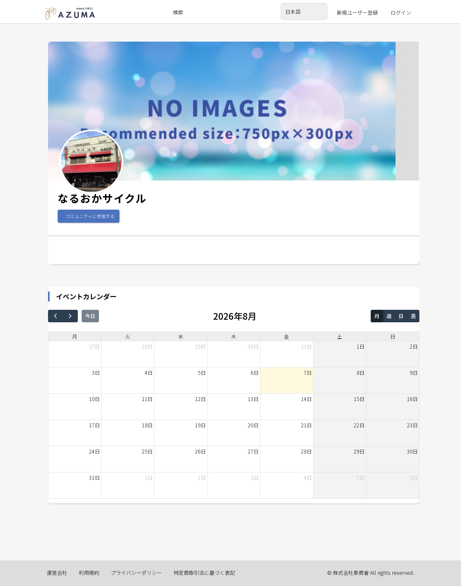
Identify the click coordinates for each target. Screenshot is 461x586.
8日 (361, 372)
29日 (200, 346)
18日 (147, 425)
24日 (94, 451)
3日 (96, 372)
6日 (255, 372)
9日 (414, 372)
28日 (147, 346)
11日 (147, 399)
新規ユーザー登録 (357, 12)
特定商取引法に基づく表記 (204, 572)
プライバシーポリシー (136, 572)
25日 (147, 451)
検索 (178, 12)
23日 (412, 425)
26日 (200, 451)
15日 (359, 399)
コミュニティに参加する (90, 216)
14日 (306, 399)
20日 (253, 425)
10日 (94, 399)
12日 (200, 399)
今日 (90, 316)
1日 (361, 346)
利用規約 (89, 572)
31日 (306, 346)
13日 (253, 399)
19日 (200, 425)
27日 (94, 346)
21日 (306, 425)
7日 (308, 372)
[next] (70, 316)
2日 (414, 346)
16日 (412, 399)
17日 (94, 425)
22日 (359, 425)
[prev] (55, 316)
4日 (149, 372)
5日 (202, 372)
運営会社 (57, 572)
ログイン (401, 12)
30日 (253, 346)
